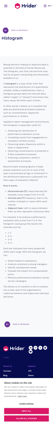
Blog (5, 375)
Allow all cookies (26, 418)
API (29, 371)
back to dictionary (15, 30)
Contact (7, 371)
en (48, 5)
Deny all (26, 411)
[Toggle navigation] (5, 6)
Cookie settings (26, 404)
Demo (31, 375)
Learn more (22, 396)
